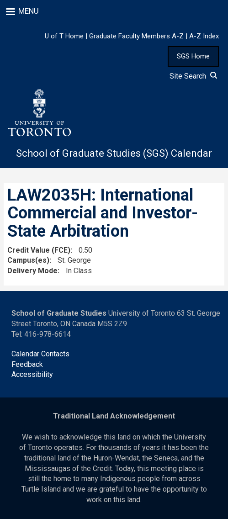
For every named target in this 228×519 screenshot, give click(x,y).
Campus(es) (28, 260)
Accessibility (32, 374)
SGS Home (193, 56)
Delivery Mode (32, 270)
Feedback (27, 364)
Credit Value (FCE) (38, 250)
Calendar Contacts (40, 354)
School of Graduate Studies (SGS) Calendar (114, 153)
